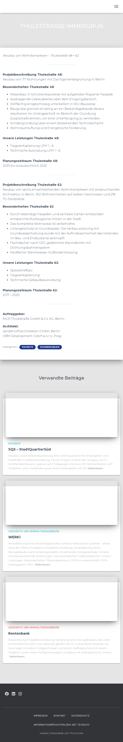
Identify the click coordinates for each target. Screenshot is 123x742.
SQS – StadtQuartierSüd (29, 449)
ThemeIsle (76, 733)
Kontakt (59, 715)
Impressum (40, 715)
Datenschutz (80, 715)
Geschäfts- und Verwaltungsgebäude (33, 531)
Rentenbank (19, 633)
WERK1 (14, 537)
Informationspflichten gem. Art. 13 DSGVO (61, 724)
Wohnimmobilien (49, 347)
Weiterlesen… (96, 468)
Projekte (27, 347)
